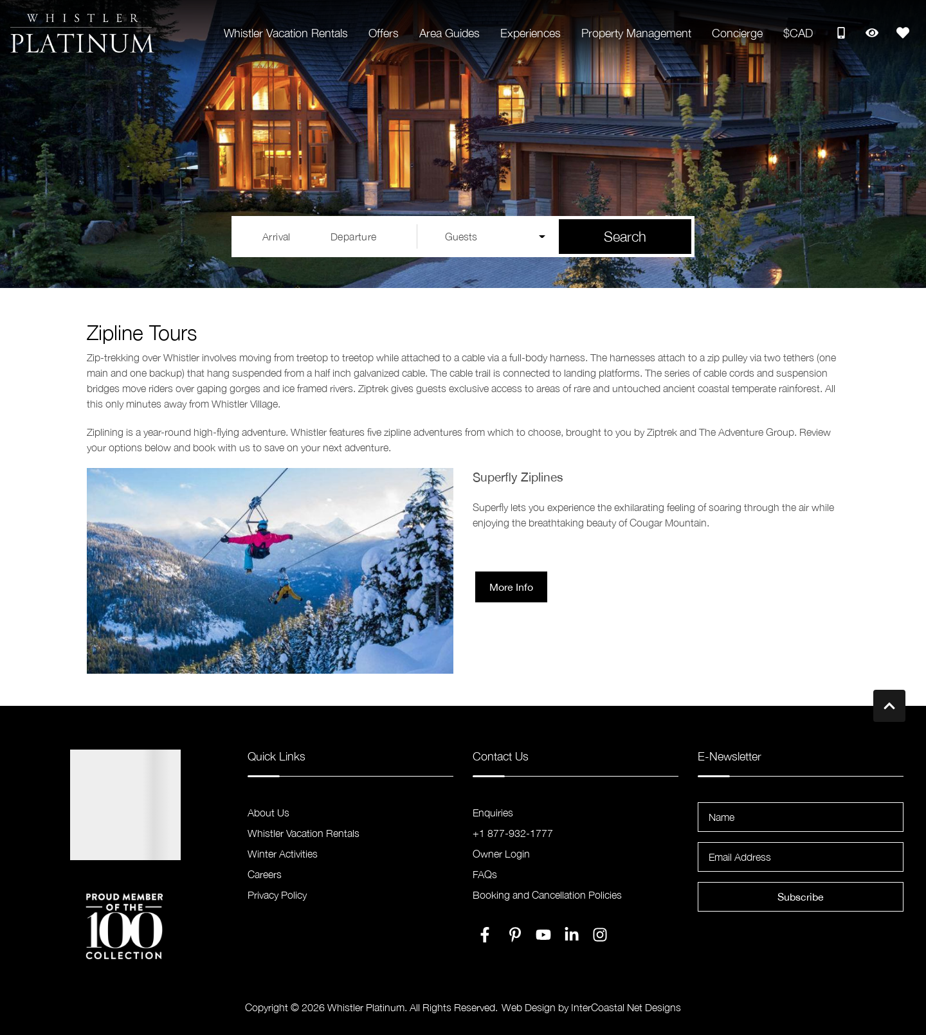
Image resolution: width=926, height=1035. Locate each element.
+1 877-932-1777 (513, 833)
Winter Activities (283, 854)
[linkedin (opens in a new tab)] (572, 935)
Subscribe (800, 897)
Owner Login (501, 854)
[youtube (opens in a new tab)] (543, 935)
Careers (265, 874)
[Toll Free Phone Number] (841, 33)
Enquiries (493, 812)
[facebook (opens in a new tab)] (487, 935)
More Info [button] (511, 587)
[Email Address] (800, 857)
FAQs (485, 874)
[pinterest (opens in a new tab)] (515, 935)
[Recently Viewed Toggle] (872, 33)
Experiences (530, 33)
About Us (268, 812)
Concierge (737, 33)
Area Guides (449, 33)
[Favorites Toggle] (903, 33)
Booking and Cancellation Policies (547, 895)
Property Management (636, 33)
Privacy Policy (277, 895)
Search (625, 236)
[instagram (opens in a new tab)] (600, 935)
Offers (383, 33)
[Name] (800, 817)
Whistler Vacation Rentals (286, 33)
